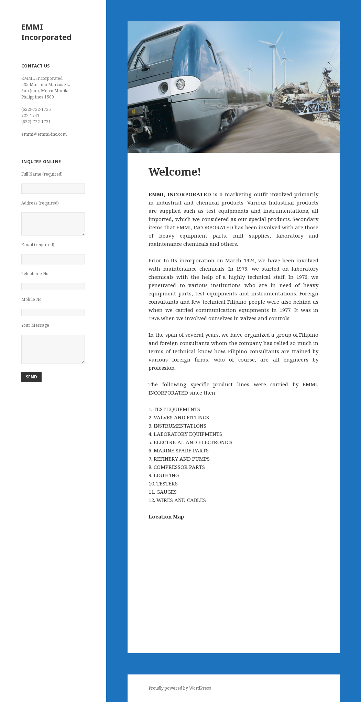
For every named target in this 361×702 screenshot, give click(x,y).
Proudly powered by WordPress (180, 688)
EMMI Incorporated (46, 31)
